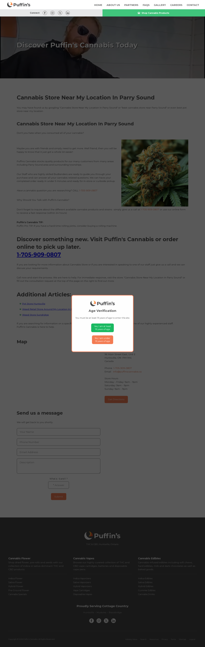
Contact (193, 5)
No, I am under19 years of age (102, 340)
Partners (131, 5)
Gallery (160, 5)
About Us (113, 5)
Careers (176, 5)
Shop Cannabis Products (153, 13)
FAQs (146, 5)
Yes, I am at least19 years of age (102, 328)
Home (98, 5)
